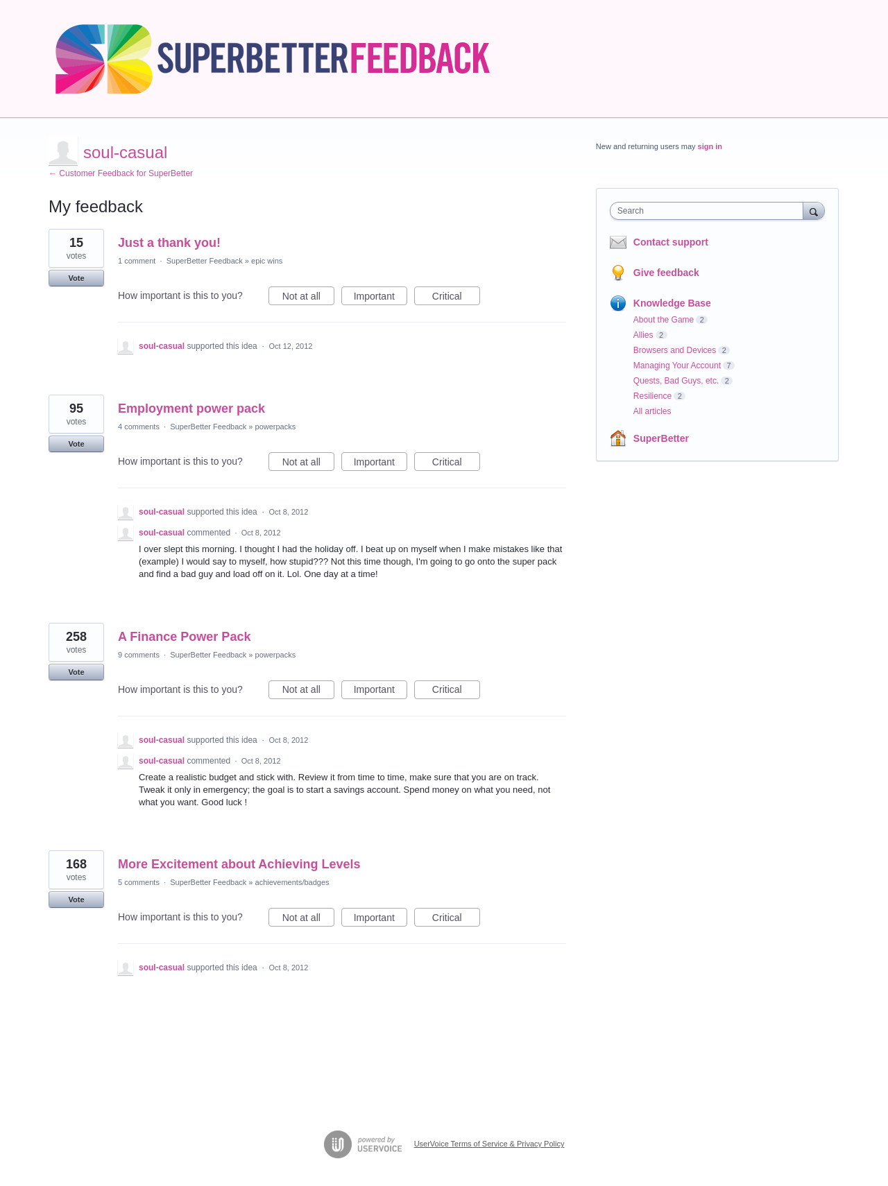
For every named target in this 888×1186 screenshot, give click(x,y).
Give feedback (666, 272)
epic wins (266, 261)
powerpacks (275, 426)
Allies (643, 335)
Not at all (308, 298)
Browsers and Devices (674, 350)
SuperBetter (661, 438)
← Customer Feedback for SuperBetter (121, 173)
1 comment (136, 261)
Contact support (670, 242)
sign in (710, 146)
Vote (76, 278)
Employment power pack (191, 408)
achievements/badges (292, 882)
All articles (652, 411)
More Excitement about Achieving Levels (239, 864)
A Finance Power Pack (184, 637)
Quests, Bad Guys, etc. (676, 381)
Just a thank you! (169, 243)
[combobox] (710, 211)
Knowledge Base (672, 303)
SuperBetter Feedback (204, 261)
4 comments (139, 426)
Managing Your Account (677, 365)
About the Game (663, 320)
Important (380, 298)
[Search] (814, 210)
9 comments (139, 655)
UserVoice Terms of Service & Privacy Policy (489, 1144)
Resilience (652, 396)
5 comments (139, 882)
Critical (456, 298)
